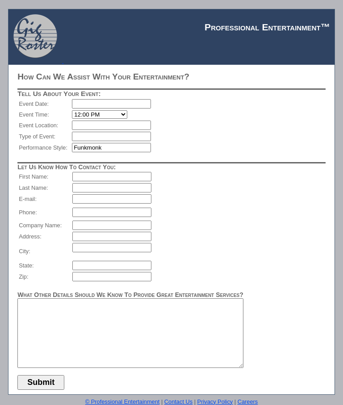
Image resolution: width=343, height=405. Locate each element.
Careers (248, 401)
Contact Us (178, 401)
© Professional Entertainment (122, 401)
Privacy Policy (215, 401)
